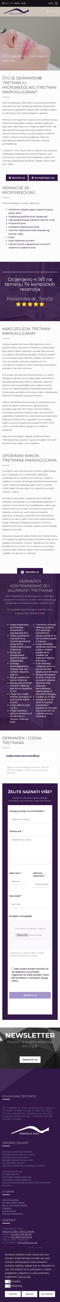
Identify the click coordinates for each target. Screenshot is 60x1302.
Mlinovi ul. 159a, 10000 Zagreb (18, 1231)
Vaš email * (15, 896)
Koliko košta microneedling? (23, 755)
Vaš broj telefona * (39, 874)
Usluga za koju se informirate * (27, 811)
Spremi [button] (29, 1294)
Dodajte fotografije (20, 916)
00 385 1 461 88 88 (20, 1234)
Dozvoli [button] (13, 1294)
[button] (8, 1281)
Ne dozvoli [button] (47, 1294)
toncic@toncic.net (27, 1242)
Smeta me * (16, 831)
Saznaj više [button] (24, 1276)
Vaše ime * (15, 873)
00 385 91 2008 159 (21, 1237)
